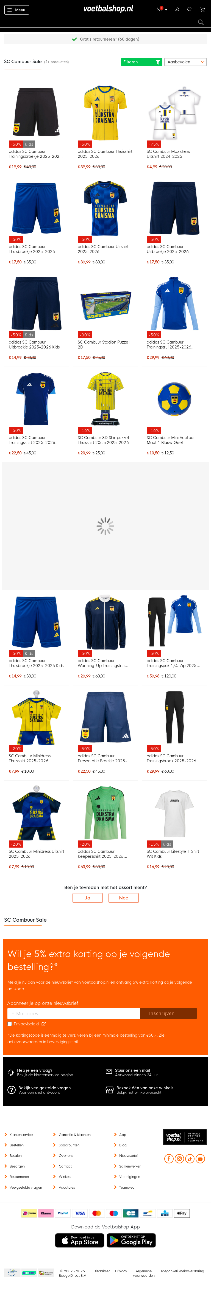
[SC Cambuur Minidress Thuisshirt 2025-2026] (36, 721)
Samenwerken (130, 1166)
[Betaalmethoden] (105, 1213)
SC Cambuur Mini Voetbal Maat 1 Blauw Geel (170, 440)
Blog (123, 1145)
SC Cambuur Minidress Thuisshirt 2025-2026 (29, 758)
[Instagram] (179, 1159)
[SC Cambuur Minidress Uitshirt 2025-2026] (36, 816)
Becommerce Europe (11, 1273)
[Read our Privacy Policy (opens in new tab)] (44, 1024)
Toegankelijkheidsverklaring (182, 1271)
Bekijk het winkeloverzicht (145, 1090)
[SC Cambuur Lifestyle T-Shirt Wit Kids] (174, 816)
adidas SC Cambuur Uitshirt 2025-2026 (103, 249)
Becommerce (29, 1273)
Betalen (16, 1156)
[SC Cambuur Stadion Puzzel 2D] (105, 307)
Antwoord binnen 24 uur (136, 1072)
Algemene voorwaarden (144, 1273)
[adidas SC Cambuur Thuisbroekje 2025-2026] (36, 212)
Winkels (65, 1177)
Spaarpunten (69, 1145)
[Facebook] (169, 1159)
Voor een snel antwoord (44, 1090)
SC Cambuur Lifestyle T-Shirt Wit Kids (173, 854)
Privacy (121, 1271)
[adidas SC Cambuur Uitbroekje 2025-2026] (174, 212)
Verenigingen (129, 1177)
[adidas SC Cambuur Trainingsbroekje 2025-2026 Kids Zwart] (36, 116)
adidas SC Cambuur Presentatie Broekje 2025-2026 (102, 758)
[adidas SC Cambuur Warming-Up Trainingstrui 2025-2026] (105, 626)
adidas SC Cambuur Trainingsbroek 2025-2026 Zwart (171, 758)
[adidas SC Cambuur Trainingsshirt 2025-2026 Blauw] (36, 403)
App (122, 1135)
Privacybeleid (26, 1024)
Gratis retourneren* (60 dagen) (109, 39)
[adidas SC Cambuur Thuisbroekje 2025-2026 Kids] (36, 626)
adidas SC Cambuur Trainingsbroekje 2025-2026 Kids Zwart (35, 154)
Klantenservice (21, 1135)
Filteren (141, 62)
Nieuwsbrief (128, 1156)
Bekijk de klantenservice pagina (45, 1072)
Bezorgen (17, 1166)
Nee (123, 898)
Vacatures (67, 1187)
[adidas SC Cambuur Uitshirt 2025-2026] (105, 212)
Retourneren (19, 1177)
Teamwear (127, 1187)
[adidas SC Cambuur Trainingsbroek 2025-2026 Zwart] (174, 721)
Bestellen (17, 1145)
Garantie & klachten (75, 1135)
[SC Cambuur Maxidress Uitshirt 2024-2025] (174, 116)
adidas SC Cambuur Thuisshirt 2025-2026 (105, 154)
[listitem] (79, 1240)
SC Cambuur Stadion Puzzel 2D (103, 345)
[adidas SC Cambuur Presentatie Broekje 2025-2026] (105, 721)
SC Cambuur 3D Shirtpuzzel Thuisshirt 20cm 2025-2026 (103, 440)
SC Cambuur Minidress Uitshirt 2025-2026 (36, 854)
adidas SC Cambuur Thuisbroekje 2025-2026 (32, 249)
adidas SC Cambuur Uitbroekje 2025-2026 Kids (34, 345)
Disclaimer (101, 1271)
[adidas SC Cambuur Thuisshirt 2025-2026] (105, 116)
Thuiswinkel (46, 1273)
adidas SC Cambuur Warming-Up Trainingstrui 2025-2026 (101, 663)
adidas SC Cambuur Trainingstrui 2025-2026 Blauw (169, 345)
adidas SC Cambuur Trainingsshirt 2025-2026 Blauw (32, 440)
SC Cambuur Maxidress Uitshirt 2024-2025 (168, 154)
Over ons (66, 1156)
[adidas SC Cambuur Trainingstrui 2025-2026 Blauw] (174, 307)
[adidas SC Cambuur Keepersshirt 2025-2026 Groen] (105, 816)
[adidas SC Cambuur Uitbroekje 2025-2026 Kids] (36, 307)
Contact (65, 1166)
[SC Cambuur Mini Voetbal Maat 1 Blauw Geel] (174, 403)
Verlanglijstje (189, 9)
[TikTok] (190, 1162)
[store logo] (105, 9)
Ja (87, 898)
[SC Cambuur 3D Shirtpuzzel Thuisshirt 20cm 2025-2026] (105, 403)
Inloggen (177, 9)
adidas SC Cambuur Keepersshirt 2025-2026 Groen (100, 854)
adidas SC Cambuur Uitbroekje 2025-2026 (168, 249)
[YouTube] (200, 1159)
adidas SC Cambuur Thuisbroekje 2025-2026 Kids (36, 663)
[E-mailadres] (73, 1013)
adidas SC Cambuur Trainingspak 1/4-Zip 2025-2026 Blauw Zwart (173, 663)
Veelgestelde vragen (26, 1187)
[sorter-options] (185, 62)
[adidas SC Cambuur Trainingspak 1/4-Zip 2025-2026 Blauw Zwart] (174, 626)
